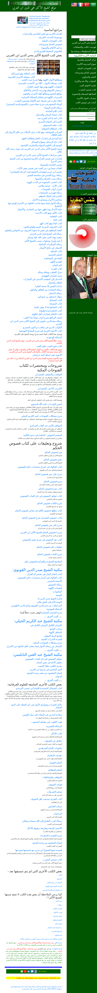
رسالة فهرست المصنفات (50, 192)
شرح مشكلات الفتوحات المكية (47, 642)
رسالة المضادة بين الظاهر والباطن (46, 289)
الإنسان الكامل (57, 909)
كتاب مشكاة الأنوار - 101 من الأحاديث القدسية (40, 83)
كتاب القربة (56, 268)
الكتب (60, 875)
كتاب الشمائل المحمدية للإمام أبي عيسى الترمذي (39, 688)
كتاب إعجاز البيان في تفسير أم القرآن (44, 574)
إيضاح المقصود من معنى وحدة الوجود (44, 673)
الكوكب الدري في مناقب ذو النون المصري (42, 327)
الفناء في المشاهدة (53, 258)
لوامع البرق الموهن (53, 635)
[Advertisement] (82, 20)
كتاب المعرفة (56, 303)
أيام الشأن (57, 265)
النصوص (59, 879)
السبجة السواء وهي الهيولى (53, 886)
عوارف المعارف (54, 755)
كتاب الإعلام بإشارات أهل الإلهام (47, 314)
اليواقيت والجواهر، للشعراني (48, 374)
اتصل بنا (25, 986)
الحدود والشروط (34, 986)
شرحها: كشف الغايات (36, 86)
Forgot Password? (78, 126)
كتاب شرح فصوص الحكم (50, 488)
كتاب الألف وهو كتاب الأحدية (49, 213)
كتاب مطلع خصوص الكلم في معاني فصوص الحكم (38, 510)
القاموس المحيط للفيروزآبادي (48, 51)
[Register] (89, 126)
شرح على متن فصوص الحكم (48, 474)
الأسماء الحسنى (54, 581)
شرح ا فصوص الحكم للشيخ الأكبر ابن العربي (41, 532)
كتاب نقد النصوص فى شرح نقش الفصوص (42, 539)
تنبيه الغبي (59, 901)
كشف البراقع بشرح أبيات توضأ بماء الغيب (42, 317)
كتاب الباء (57, 220)
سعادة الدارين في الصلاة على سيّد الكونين (42, 714)
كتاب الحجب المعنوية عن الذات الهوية (44, 182)
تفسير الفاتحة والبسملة (51, 164)
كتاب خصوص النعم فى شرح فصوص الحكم (42, 517)
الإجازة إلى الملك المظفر (50, 196)
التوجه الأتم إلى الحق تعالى (49, 602)
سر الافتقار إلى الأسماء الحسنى (52, 890)
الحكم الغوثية (56, 762)
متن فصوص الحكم (53, 452)
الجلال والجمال (55, 282)
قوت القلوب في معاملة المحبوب (46, 722)
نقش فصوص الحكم (53, 459)
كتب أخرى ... (51, 616)
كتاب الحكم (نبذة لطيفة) (50, 310)
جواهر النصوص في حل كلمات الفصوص (43, 659)
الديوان (58, 676)
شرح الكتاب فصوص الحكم (49, 503)
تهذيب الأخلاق (58, 912)
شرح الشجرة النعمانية (51, 612)
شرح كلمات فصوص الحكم (49, 554)
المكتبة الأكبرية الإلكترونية (85, 55)
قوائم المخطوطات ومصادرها (83, 51)
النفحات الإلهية (55, 588)
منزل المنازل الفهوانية (51, 275)
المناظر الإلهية (55, 632)
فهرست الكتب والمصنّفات (84, 47)
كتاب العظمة (56, 216)
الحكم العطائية (55, 770)
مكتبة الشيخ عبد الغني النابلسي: (37, 654)
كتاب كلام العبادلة (54, 111)
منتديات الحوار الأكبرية (86, 98)
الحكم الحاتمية (55, 254)
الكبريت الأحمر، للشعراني (50, 388)
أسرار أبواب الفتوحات (51, 189)
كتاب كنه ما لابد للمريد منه (50, 118)
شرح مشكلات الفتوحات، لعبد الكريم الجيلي (41, 416)
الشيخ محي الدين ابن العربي (84, 42)
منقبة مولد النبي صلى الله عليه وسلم (45, 237)
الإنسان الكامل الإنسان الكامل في (46, 625)
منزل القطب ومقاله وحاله (50, 272)
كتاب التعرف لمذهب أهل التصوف (46, 799)
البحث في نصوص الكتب (87, 40)
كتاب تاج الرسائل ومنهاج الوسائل (46, 142)
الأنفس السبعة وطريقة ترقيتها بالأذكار (44, 828)
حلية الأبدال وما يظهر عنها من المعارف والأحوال (39, 209)
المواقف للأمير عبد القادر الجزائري (46, 425)
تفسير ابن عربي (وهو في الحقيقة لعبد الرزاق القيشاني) (36, 171)
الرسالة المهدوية (54, 609)
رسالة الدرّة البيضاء (53, 107)
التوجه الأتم (58, 924)
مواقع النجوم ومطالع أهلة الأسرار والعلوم (42, 93)
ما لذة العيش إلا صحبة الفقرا (48, 286)
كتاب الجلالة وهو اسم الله (23, 73)
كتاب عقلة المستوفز (52, 125)
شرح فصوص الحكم (53, 481)
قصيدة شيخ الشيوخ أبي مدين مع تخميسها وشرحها (38, 850)
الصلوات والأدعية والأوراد (85, 81)
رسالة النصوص (55, 584)
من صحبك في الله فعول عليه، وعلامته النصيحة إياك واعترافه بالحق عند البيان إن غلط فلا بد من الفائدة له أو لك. (82, 138)
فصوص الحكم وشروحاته (85, 72)
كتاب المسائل (55, 300)
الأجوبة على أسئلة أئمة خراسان (47, 355)
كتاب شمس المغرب (87, 89)
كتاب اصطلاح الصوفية (52, 128)
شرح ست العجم (29, 79)
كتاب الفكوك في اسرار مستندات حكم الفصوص (40, 467)
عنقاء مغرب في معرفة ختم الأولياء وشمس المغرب (38, 100)
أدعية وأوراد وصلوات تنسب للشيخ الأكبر (43, 241)
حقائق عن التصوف (53, 741)
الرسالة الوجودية (54, 337)
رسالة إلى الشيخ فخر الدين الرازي (46, 234)
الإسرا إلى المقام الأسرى (50, 121)
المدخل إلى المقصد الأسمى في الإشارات (42, 279)
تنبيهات (60, 905)
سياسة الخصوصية (45, 986)
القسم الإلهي (56, 261)
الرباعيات (57, 813)
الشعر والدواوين (89, 77)
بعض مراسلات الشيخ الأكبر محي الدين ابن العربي (39, 155)
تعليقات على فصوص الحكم (49, 547)
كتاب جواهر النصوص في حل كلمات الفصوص (41, 496)
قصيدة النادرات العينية (51, 639)
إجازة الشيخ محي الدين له (50, 598)
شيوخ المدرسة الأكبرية (86, 64)
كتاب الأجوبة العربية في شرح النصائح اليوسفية (40, 330)
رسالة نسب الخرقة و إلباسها (48, 178)
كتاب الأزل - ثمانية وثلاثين (50, 185)
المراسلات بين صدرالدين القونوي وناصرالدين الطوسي (36, 605)
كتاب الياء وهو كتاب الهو (51, 223)
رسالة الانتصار (55, 293)
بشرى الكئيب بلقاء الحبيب (50, 666)
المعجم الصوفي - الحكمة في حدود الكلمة (42, 435)
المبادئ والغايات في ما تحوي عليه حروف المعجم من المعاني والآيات (41, 939)
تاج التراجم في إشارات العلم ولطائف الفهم (42, 138)
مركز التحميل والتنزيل (86, 60)
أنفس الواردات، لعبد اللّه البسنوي (46, 404)
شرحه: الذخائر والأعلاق (34, 90)
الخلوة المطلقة (57, 920)
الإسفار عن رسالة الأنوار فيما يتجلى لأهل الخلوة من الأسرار (34, 646)
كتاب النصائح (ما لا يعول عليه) (48, 307)
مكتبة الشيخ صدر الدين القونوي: (37, 570)
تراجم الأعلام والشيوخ (51, 47)
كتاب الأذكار (56, 733)
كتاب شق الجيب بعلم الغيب (49, 346)
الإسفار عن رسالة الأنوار (54, 882)
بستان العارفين (55, 806)
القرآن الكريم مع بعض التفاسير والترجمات (42, 33)
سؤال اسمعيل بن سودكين (50, 296)
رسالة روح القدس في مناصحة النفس (44, 175)
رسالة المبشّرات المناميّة (50, 244)
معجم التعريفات (54, 791)
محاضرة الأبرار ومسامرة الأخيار (47, 199)
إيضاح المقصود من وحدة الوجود (47, 842)
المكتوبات (57, 591)
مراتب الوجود (55, 628)
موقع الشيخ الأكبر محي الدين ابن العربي (34, 8)
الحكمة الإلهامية (57, 949)
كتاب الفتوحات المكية (86, 68)
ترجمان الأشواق (54, 90)
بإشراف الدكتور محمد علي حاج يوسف (34, 989)
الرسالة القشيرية (54, 726)
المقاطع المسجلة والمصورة (84, 94)
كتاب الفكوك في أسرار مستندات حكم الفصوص (40, 577)
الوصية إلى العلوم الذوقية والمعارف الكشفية (41, 145)
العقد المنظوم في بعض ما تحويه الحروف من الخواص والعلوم (33, 230)
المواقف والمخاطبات (52, 777)
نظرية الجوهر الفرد (88, 85)
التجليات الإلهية (55, 86)
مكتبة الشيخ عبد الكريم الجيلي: (38, 621)
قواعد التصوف (55, 784)
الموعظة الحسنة (57, 931)
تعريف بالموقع (56, 986)
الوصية (59, 595)
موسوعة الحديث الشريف (50, 37)
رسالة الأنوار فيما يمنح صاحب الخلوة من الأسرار (39, 203)
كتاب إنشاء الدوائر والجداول (49, 114)
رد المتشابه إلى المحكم (55, 927)
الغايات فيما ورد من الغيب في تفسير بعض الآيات (39, 168)
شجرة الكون (58, 943)
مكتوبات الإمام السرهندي (50, 748)
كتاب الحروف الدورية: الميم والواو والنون (42, 227)
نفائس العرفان (57, 916)
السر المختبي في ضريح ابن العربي (46, 669)
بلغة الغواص (58, 935)
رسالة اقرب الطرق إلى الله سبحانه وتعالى (42, 821)
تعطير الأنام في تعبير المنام (49, 662)
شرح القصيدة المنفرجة (51, 835)
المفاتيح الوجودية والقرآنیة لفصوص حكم (43, 561)
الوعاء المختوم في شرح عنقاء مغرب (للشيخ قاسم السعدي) (34, 104)
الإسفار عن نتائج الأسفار (50, 247)
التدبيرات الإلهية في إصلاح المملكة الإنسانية (42, 97)
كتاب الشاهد (56, 251)
